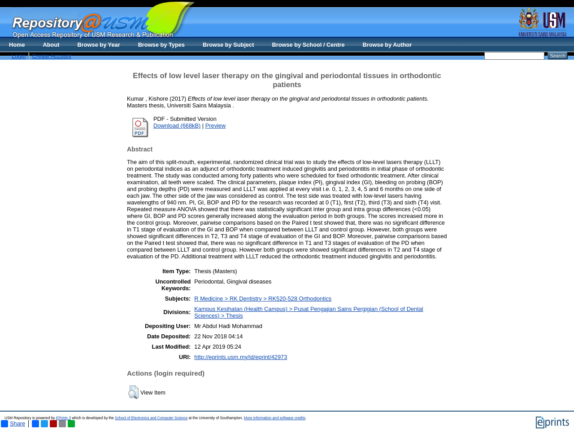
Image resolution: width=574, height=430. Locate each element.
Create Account (51, 56)
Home (17, 44)
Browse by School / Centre (308, 44)
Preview (215, 125)
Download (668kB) (176, 125)
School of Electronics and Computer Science (151, 418)
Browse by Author (387, 44)
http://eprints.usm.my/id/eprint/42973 (240, 357)
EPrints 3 (63, 418)
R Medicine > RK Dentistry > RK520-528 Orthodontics (262, 298)
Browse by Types (161, 44)
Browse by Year (99, 44)
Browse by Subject (228, 44)
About (51, 44)
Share (13, 423)
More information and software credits (274, 418)
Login (19, 56)
